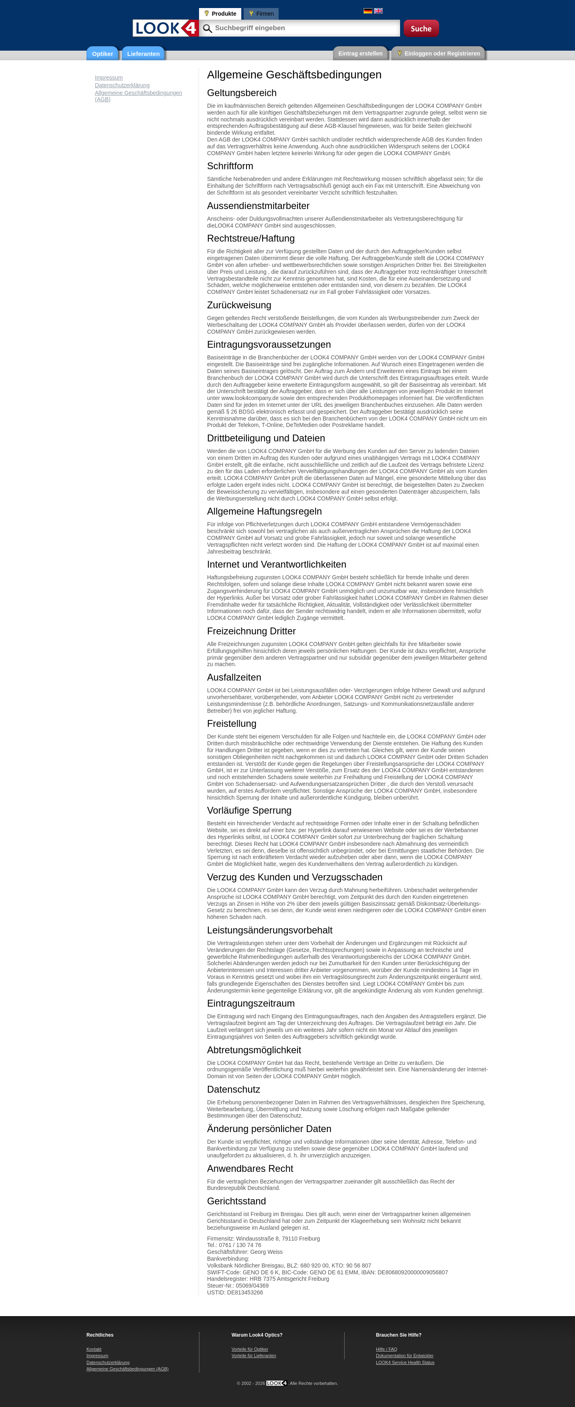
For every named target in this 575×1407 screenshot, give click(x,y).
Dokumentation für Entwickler (404, 1355)
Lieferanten (143, 53)
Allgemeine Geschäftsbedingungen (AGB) (127, 1368)
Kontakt (93, 1349)
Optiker (102, 53)
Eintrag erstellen (361, 53)
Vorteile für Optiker (250, 1349)
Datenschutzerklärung (122, 85)
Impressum (109, 77)
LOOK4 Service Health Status (405, 1362)
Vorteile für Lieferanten (254, 1355)
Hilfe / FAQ (386, 1349)
